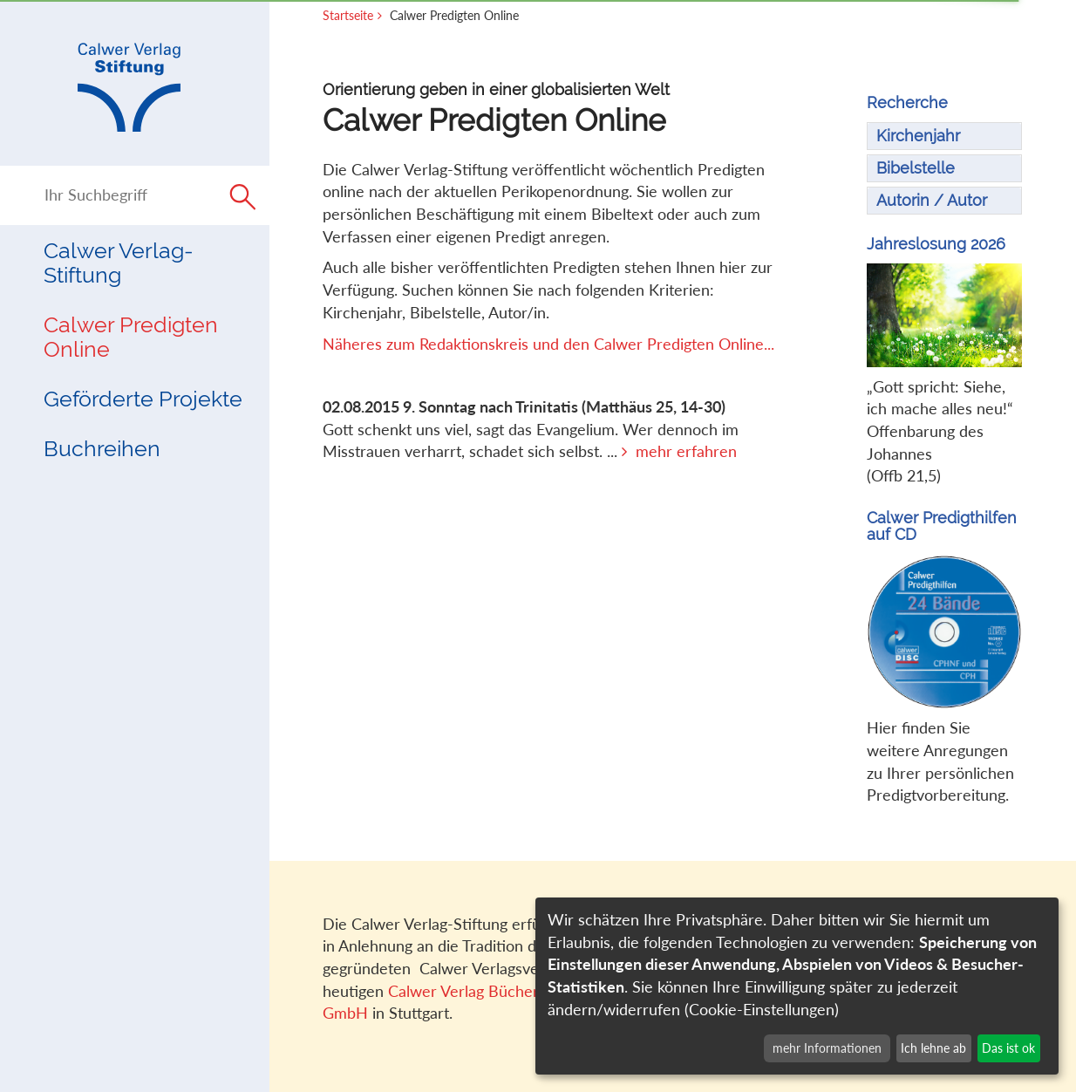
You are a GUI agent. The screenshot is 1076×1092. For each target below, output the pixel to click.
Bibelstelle (915, 168)
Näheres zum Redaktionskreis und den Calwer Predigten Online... (548, 343)
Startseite (348, 15)
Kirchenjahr (918, 135)
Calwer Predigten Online (131, 337)
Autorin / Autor (931, 200)
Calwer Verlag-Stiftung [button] (119, 263)
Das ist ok (1008, 1048)
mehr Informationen (827, 1048)
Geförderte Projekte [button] (143, 399)
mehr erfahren (686, 451)
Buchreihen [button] (102, 448)
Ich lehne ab (933, 1048)
